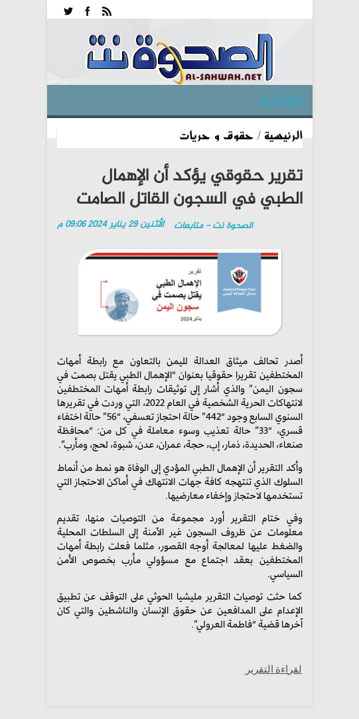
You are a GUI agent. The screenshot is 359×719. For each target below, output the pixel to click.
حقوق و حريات (216, 135)
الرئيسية (283, 135)
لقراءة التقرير (274, 669)
